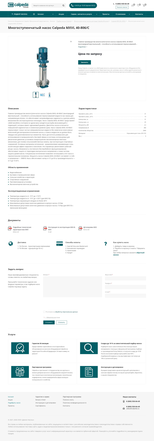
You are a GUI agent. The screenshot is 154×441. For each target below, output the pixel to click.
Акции (10, 400)
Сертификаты (41, 406)
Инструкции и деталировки (112, 367)
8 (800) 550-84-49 (122, 4)
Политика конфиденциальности (74, 403)
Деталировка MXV (90, 227)
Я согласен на (62, 312)
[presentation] (59, 304)
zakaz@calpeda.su (132, 409)
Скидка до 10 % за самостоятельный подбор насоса (121, 343)
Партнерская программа (41, 367)
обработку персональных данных (66, 312)
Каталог (11, 397)
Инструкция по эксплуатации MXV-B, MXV (61, 228)
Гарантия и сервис (42, 397)
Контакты (66, 406)
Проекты (11, 406)
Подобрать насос (14, 403)
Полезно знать (68, 400)
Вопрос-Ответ (41, 400)
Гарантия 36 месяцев (40, 343)
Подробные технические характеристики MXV (22, 228)
